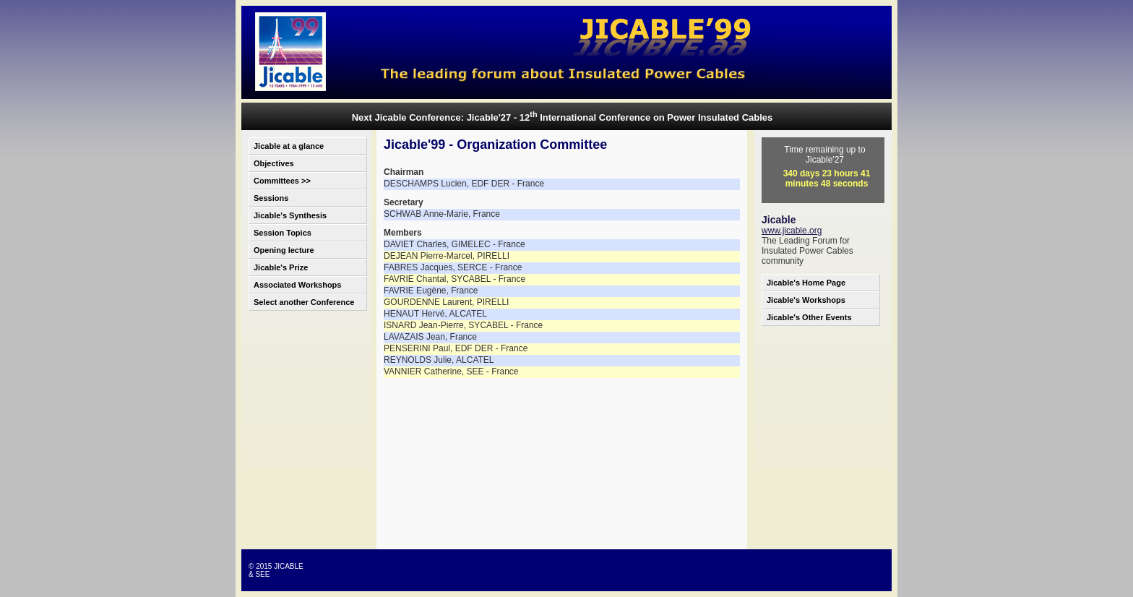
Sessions (271, 198)
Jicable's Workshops (806, 300)
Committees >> (282, 180)
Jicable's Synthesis (290, 215)
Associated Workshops (297, 284)
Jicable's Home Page (806, 282)
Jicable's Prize (281, 267)
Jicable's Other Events (809, 317)
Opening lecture (284, 250)
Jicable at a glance (289, 146)
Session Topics (282, 232)
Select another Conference (304, 302)
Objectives (274, 163)
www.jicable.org (792, 231)
